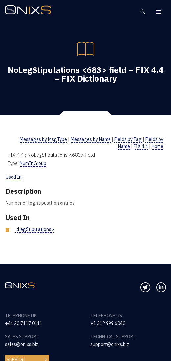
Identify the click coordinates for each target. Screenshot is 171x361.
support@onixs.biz (109, 344)
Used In (14, 177)
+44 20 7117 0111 (23, 323)
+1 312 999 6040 (107, 323)
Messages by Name (91, 139)
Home (157, 146)
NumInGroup (33, 163)
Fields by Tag (128, 139)
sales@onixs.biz (21, 344)
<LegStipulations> (34, 229)
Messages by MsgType (43, 139)
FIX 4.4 (141, 146)
